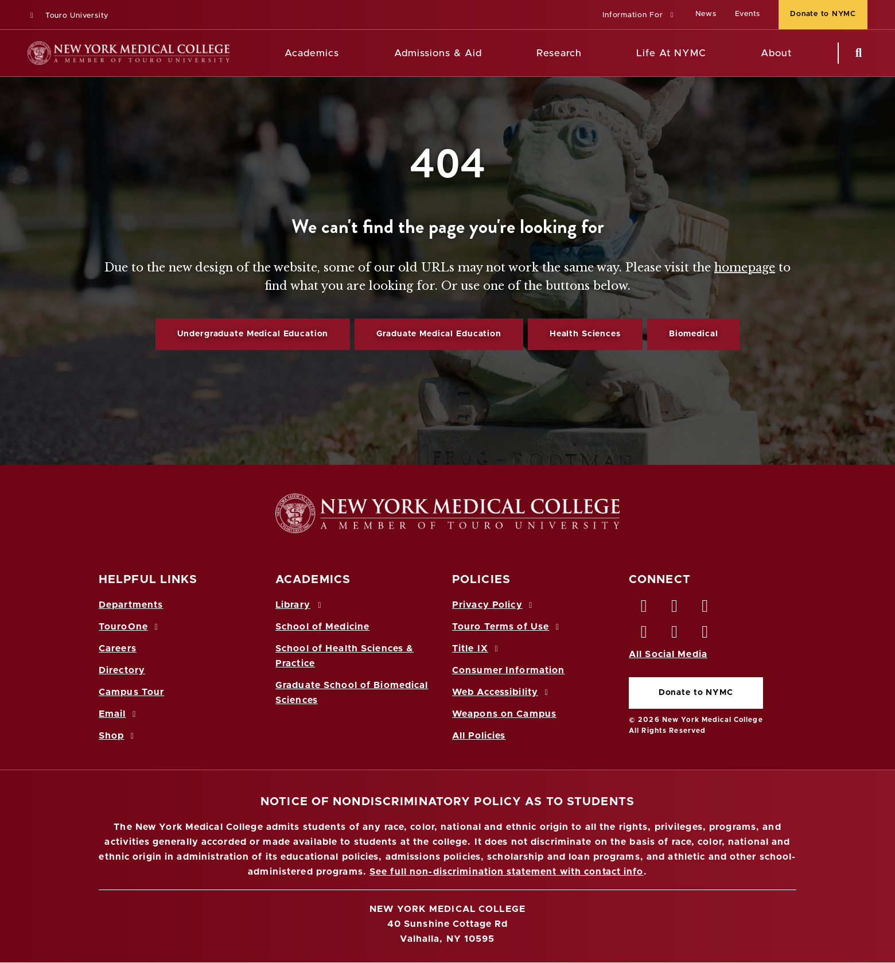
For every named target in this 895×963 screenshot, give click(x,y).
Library (300, 604)
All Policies (478, 735)
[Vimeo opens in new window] (675, 634)
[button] (639, 16)
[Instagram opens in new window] (644, 634)
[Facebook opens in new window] (644, 608)
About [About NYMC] (776, 53)
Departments (131, 604)
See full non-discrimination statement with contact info (506, 871)
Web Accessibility (502, 692)
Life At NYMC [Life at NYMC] (671, 53)
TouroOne (130, 626)
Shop (118, 735)
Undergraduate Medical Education (253, 334)
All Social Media (668, 654)
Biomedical (693, 334)
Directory (122, 670)
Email (119, 714)
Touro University (68, 16)
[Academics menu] (347, 53)
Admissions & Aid (438, 53)
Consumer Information (508, 670)
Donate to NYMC (696, 693)
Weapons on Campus (504, 714)
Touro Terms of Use (507, 626)
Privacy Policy (494, 604)
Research (558, 53)
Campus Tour (131, 692)
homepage (744, 267)
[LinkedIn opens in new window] (706, 608)
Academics (312, 53)
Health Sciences (585, 334)
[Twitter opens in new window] (675, 608)
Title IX (476, 648)
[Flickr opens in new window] (706, 634)
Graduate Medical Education (438, 334)
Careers (118, 648)
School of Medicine (322, 626)
